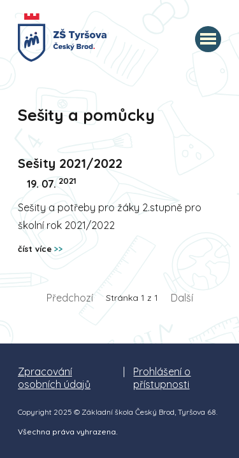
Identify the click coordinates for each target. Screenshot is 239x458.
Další (182, 297)
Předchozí (70, 297)
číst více (40, 249)
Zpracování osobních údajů (54, 378)
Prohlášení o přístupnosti (162, 378)
